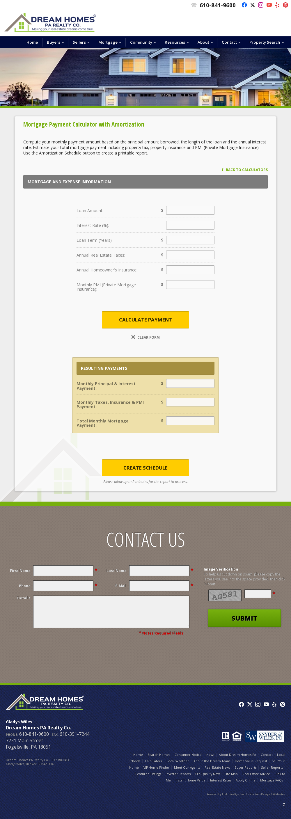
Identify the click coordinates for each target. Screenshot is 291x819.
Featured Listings (148, 774)
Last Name (117, 570)
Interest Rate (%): (93, 225)
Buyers (53, 42)
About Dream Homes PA (237, 755)
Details (24, 598)
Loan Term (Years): (95, 240)
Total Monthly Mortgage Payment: (103, 423)
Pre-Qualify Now (207, 774)
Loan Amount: (90, 210)
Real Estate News (217, 767)
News (210, 755)
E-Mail (121, 585)
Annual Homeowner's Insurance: (107, 270)
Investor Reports (178, 774)
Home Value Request (251, 761)
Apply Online (245, 780)
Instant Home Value (190, 780)
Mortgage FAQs (271, 780)
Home (32, 42)
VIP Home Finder (156, 767)
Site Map (231, 774)
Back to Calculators (245, 169)
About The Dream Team (212, 761)
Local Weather (177, 761)
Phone (25, 585)
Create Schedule (145, 467)
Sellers (79, 42)
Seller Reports (272, 767)
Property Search (264, 42)
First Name (20, 570)
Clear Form (145, 337)
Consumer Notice (188, 755)
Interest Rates (220, 780)
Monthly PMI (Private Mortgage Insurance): (106, 287)
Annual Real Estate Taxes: (101, 255)
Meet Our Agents (187, 767)
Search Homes (159, 755)
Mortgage (108, 42)
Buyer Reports (245, 767)
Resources (175, 42)
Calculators (153, 761)
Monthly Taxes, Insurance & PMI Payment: (110, 404)
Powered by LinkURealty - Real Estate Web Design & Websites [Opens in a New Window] (246, 794)
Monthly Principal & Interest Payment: (106, 386)
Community (141, 42)
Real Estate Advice (256, 774)
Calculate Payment (145, 319)
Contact (229, 42)
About (203, 42)
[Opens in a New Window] (243, 5)
